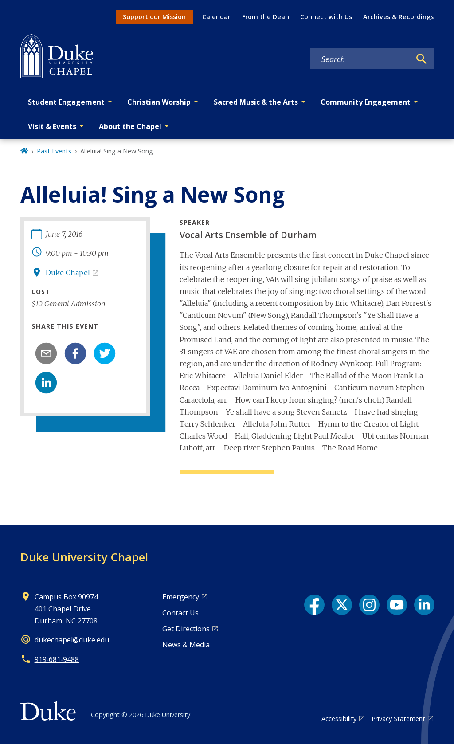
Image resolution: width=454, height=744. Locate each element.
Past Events (54, 151)
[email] (46, 353)
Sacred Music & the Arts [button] (256, 102)
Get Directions (186, 629)
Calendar (216, 16)
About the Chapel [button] (130, 126)
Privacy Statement (398, 718)
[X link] (342, 605)
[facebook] (75, 353)
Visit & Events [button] (52, 126)
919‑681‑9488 (57, 659)
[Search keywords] (360, 59)
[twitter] (105, 353)
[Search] (421, 59)
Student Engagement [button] (66, 102)
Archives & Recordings (398, 16)
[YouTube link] (397, 605)
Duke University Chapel (84, 557)
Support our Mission (154, 16)
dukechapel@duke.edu (72, 640)
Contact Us (180, 613)
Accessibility (338, 718)
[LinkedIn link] (424, 605)
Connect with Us (326, 16)
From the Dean (265, 16)
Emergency (180, 597)
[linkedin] (46, 383)
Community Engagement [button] (366, 102)
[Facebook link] (314, 605)
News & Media (186, 645)
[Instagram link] (369, 605)
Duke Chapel (68, 272)
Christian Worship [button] (159, 102)
